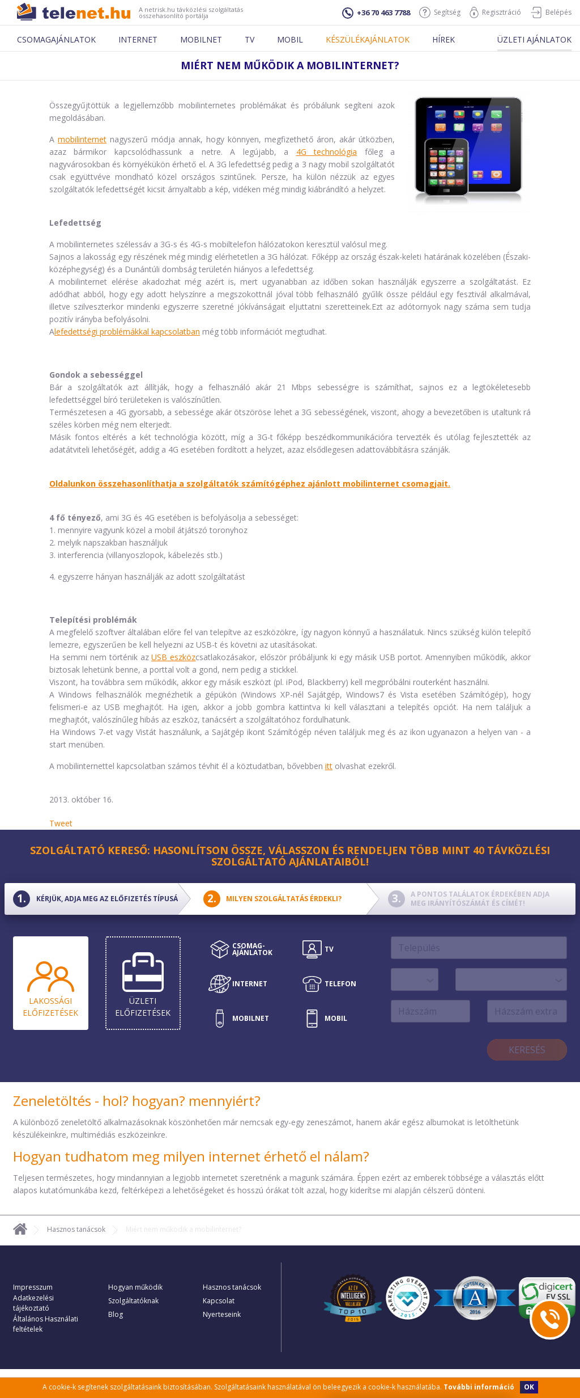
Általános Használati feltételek (45, 1324)
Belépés (551, 12)
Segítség (439, 12)
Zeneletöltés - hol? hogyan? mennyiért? (137, 1100)
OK (529, 1387)
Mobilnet (201, 39)
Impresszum (33, 1287)
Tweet (60, 823)
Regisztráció (495, 12)
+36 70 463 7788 (376, 13)
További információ (478, 1387)
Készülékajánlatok (368, 39)
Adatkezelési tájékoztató (33, 1303)
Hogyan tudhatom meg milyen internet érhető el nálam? (191, 1156)
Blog (115, 1314)
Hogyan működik (135, 1287)
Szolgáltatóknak (133, 1301)
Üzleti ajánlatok (534, 39)
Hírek (443, 39)
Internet (137, 39)
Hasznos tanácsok (76, 1229)
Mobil (290, 39)
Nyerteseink (222, 1314)
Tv (249, 39)
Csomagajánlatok (56, 39)
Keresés (527, 1050)
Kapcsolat (218, 1301)
